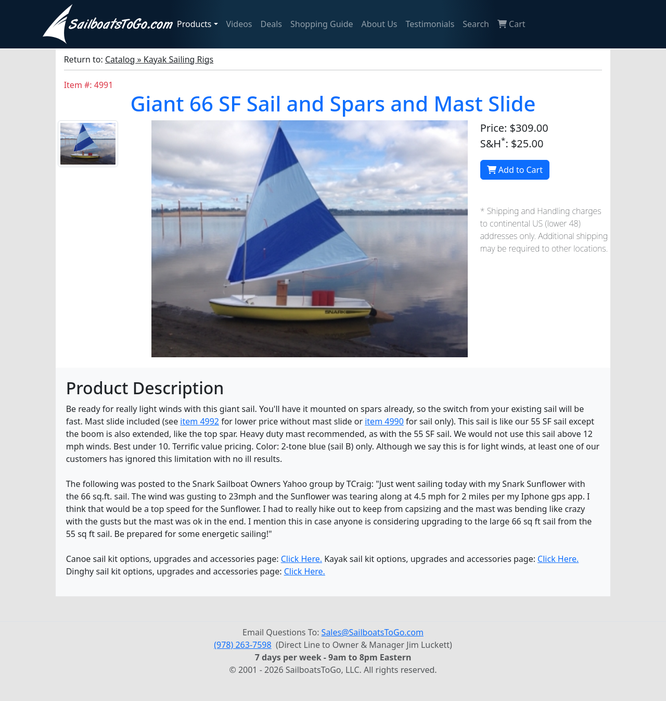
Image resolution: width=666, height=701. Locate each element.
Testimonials (430, 24)
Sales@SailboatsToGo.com (373, 632)
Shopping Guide (321, 24)
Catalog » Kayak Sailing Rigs (159, 59)
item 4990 (384, 421)
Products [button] (194, 24)
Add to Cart (515, 170)
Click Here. (301, 559)
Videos (239, 24)
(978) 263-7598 (242, 644)
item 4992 (199, 421)
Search (476, 24)
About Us (380, 24)
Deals (271, 24)
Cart (511, 24)
